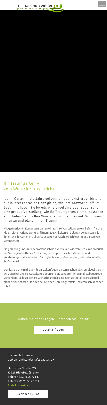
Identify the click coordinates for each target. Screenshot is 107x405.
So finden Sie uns (28, 393)
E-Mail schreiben (19, 385)
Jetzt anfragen (53, 329)
